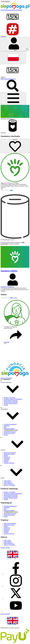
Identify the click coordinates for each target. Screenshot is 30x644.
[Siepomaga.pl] (15, 8)
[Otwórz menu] (13, 98)
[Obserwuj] (15, 146)
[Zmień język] (13, 57)
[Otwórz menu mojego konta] (15, 44)
